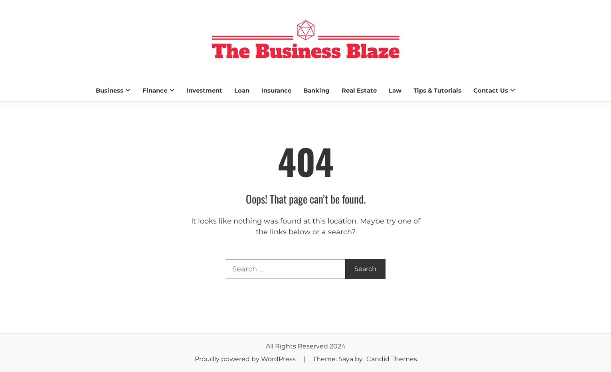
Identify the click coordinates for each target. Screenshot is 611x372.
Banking (316, 90)
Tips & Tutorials (437, 90)
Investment (204, 90)
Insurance (276, 90)
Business (109, 90)
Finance (154, 90)
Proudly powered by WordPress (246, 359)
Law (395, 90)
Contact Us (490, 90)
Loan (241, 90)
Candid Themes (391, 359)
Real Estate (359, 90)
